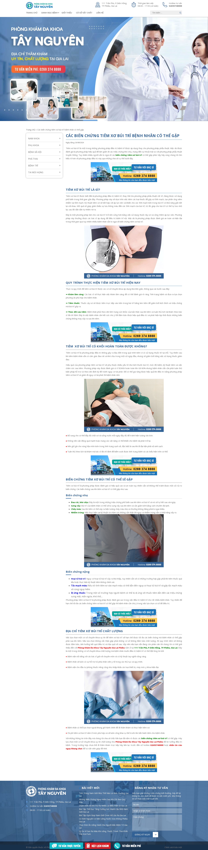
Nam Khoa (34, 138)
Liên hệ (99, 12)
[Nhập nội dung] (166, 12)
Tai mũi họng (35, 172)
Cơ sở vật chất (84, 12)
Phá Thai (33, 158)
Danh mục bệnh (50, 12)
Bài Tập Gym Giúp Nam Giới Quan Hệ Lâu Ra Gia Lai (102, 815)
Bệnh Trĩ (33, 165)
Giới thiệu (67, 12)
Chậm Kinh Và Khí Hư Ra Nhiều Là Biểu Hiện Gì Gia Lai (103, 805)
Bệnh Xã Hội (35, 152)
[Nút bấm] (180, 12)
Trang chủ (31, 12)
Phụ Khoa (33, 145)
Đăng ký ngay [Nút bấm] (142, 834)
